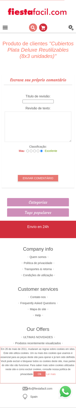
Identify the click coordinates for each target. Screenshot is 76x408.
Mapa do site (38, 309)
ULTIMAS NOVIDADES (38, 337)
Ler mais (51, 374)
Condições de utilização (38, 275)
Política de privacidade (38, 263)
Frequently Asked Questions (38, 303)
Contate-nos (38, 297)
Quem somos (38, 257)
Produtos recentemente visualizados (38, 343)
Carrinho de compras (43, 27)
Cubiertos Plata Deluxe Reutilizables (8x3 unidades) (40, 49)
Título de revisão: (38, 96)
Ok (39, 374)
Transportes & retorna (38, 269)
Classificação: (38, 146)
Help (38, 315)
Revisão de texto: (38, 108)
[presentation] (38, 164)
